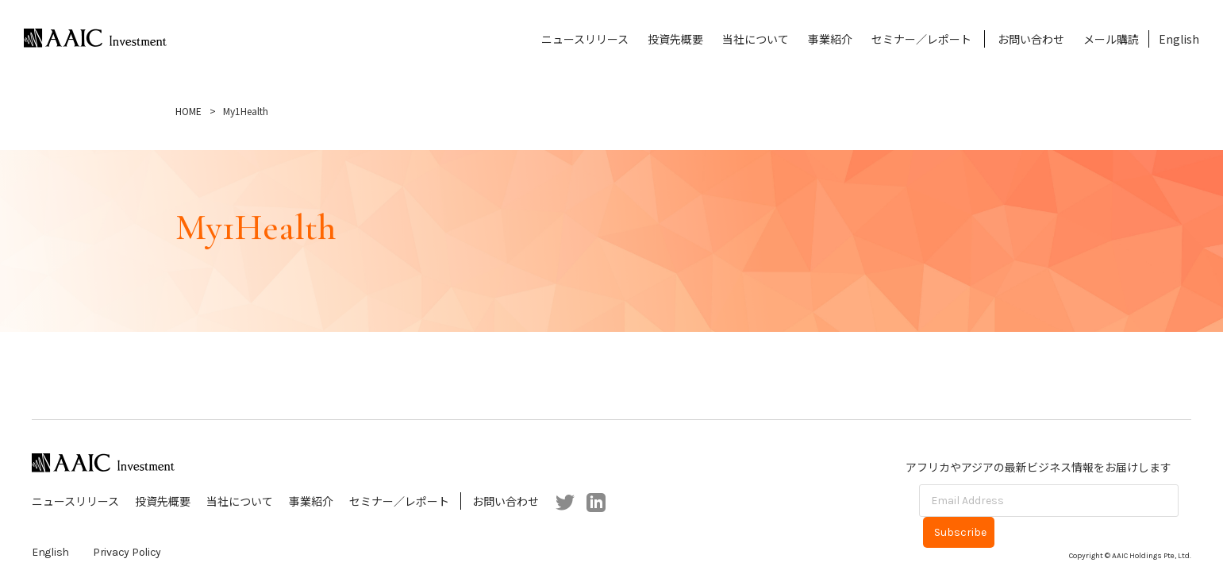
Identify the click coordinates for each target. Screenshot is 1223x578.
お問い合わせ (1031, 39)
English (1179, 39)
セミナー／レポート (921, 39)
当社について (755, 39)
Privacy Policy (127, 552)
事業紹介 (830, 39)
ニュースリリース (585, 39)
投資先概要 (675, 39)
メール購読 (1111, 39)
